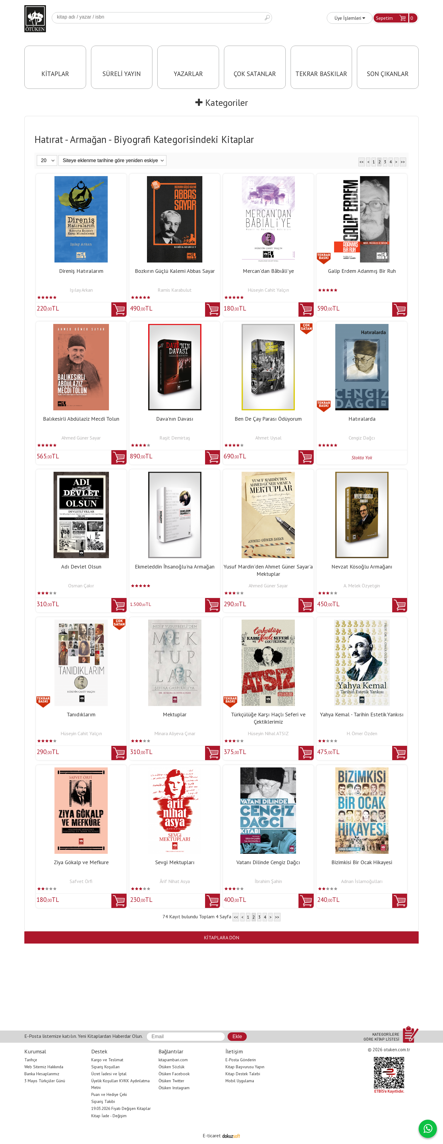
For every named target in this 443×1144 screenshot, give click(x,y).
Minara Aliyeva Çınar (174, 733)
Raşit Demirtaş (174, 438)
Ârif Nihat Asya (175, 881)
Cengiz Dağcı (362, 438)
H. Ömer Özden (362, 733)
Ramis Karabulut (175, 290)
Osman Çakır (81, 585)
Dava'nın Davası (174, 418)
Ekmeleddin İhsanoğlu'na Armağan (175, 566)
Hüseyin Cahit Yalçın (268, 290)
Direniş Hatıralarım (81, 270)
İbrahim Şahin (268, 881)
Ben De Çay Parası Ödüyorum (268, 418)
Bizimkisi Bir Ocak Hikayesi (361, 862)
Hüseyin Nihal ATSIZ (268, 733)
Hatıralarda (361, 418)
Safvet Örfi (81, 881)
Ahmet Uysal (268, 438)
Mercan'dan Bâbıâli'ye (268, 270)
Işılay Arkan (81, 290)
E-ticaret (212, 1135)
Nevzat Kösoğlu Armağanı (361, 566)
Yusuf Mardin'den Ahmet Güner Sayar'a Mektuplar (268, 570)
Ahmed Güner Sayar (81, 438)
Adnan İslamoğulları (362, 881)
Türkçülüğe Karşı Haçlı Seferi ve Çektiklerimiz (268, 718)
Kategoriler (221, 102)
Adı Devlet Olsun (81, 566)
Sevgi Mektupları (174, 862)
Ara (267, 17)
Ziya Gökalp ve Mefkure (81, 862)
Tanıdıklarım (81, 714)
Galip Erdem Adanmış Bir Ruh (362, 270)
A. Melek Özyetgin (362, 585)
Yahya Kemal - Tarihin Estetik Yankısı (361, 714)
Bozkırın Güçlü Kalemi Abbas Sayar (175, 270)
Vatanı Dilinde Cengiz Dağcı (268, 862)
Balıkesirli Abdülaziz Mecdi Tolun (81, 418)
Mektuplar (175, 714)
